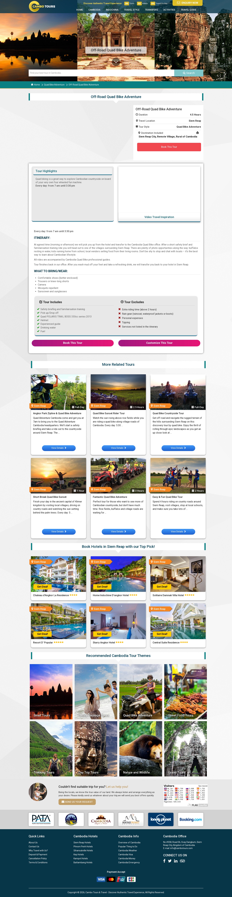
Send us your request (77, 801)
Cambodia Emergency (129, 862)
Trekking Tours (44, 772)
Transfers (151, 9)
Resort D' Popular (43, 642)
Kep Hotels (79, 854)
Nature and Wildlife (136, 772)
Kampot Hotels (81, 858)
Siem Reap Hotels (82, 842)
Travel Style (131, 9)
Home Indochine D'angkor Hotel (111, 595)
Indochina (112, 9)
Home (79, 9)
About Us (33, 842)
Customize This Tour (159, 342)
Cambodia (94, 9)
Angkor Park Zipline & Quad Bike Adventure (57, 413)
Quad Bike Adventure (54, 84)
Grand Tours (176, 772)
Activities (169, 9)
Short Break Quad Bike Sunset (50, 497)
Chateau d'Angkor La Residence (51, 595)
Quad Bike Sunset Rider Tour (109, 413)
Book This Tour (169, 146)
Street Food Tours (180, 715)
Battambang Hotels (83, 862)
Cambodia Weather (127, 850)
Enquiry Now (187, 2)
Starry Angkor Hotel (104, 642)
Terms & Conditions (38, 862)
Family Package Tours (93, 715)
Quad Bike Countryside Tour (168, 413)
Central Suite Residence (166, 642)
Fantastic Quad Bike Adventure (110, 497)
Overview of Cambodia (129, 842)
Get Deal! (42, 586)
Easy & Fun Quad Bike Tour (168, 497)
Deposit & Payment (38, 854)
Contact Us (34, 846)
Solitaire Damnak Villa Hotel (168, 595)
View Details (59, 448)
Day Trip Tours (88, 772)
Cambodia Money (126, 858)
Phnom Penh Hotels (83, 846)
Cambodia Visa (125, 854)
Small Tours (42, 715)
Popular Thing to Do (127, 846)
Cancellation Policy (38, 858)
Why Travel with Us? (38, 850)
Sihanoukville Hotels (83, 850)
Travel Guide (188, 9)
